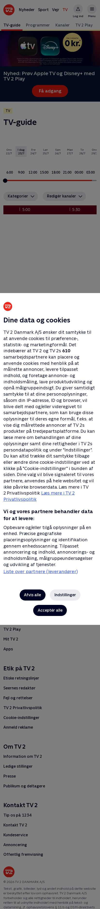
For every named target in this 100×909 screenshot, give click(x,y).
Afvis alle (32, 595)
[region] (50, 454)
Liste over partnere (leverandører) (40, 571)
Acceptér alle (50, 610)
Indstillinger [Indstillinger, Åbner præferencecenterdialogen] (65, 595)
